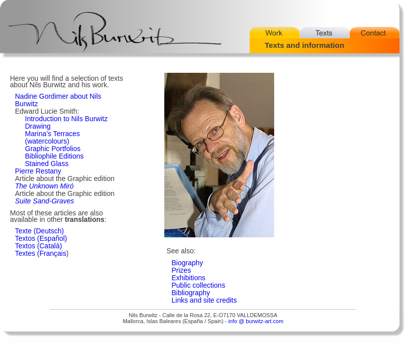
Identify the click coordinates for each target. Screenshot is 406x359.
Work (275, 32)
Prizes (181, 270)
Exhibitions (189, 278)
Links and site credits (204, 300)
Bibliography (191, 293)
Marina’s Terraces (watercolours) (52, 137)
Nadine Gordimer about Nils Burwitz (58, 100)
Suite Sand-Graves (44, 201)
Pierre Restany (38, 171)
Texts (325, 32)
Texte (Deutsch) (39, 231)
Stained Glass (46, 164)
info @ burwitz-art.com (255, 321)
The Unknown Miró (44, 186)
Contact (375, 32)
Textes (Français (40, 253)
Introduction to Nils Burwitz (66, 119)
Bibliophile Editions (54, 156)
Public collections (198, 285)
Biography (187, 263)
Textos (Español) (41, 238)
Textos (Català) (38, 246)
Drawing (37, 126)
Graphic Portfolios (52, 149)
